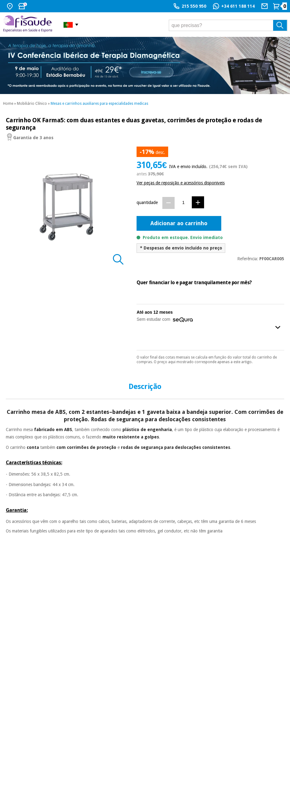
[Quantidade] (183, 203)
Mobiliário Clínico (32, 103)
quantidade (147, 202)
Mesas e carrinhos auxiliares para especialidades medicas (99, 103)
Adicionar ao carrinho (178, 223)
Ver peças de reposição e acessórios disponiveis (181, 182)
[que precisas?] (228, 25)
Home (8, 103)
